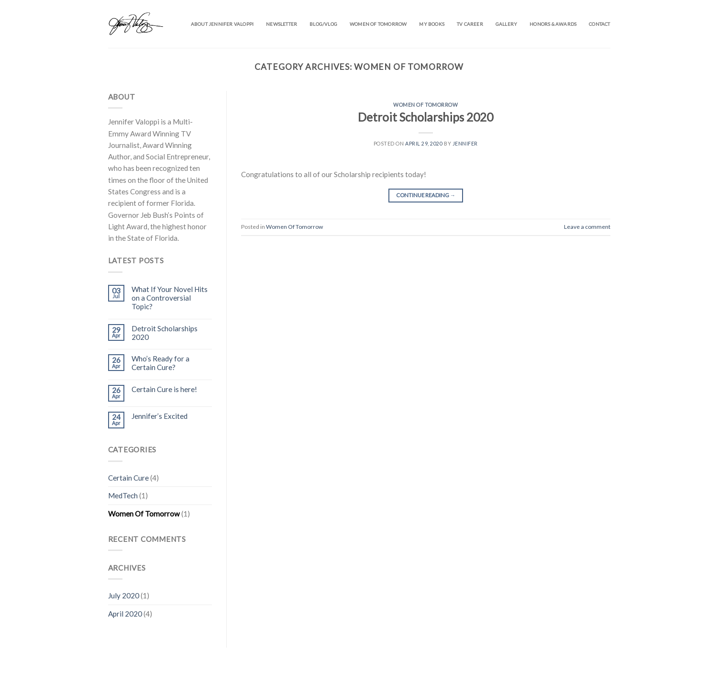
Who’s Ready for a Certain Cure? (160, 362)
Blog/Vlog (323, 24)
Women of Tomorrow (378, 24)
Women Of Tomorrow (144, 513)
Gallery (506, 24)
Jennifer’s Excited (160, 416)
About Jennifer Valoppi (222, 24)
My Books (431, 24)
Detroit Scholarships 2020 (165, 332)
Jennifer (465, 143)
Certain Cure (128, 477)
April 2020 (125, 613)
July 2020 (123, 595)
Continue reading (425, 195)
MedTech (123, 495)
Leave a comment (587, 226)
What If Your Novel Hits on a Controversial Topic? (170, 298)
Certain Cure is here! (164, 389)
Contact (599, 24)
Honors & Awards (553, 24)
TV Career (470, 24)
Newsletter (281, 24)
